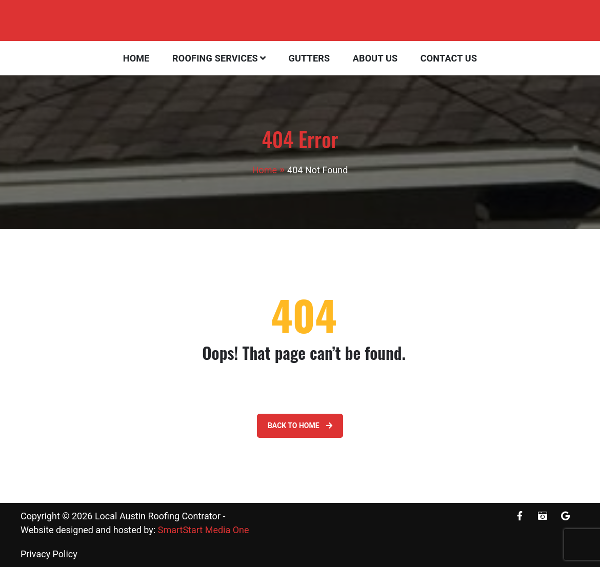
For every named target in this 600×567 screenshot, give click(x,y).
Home (136, 58)
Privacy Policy (49, 554)
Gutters (309, 58)
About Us (375, 58)
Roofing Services (215, 58)
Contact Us (449, 58)
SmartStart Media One (203, 529)
